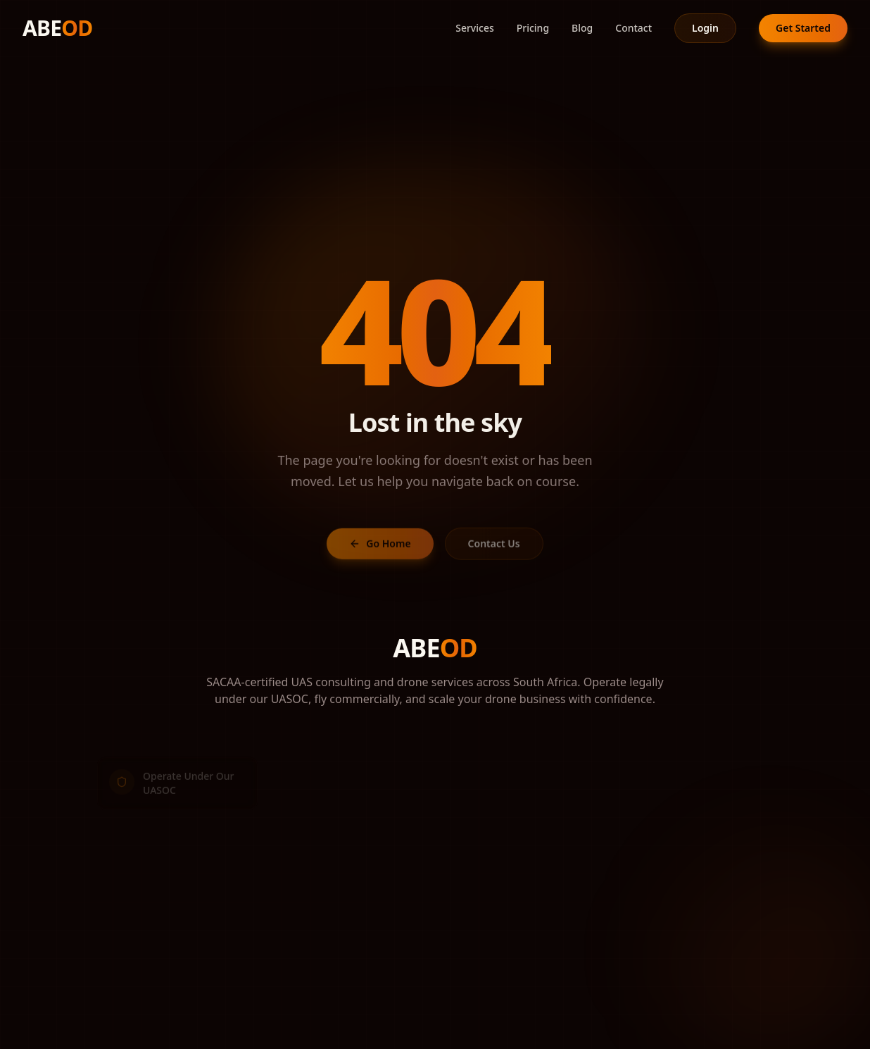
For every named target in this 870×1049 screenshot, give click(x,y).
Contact (633, 28)
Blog (582, 28)
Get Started (803, 28)
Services (474, 28)
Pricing (533, 28)
